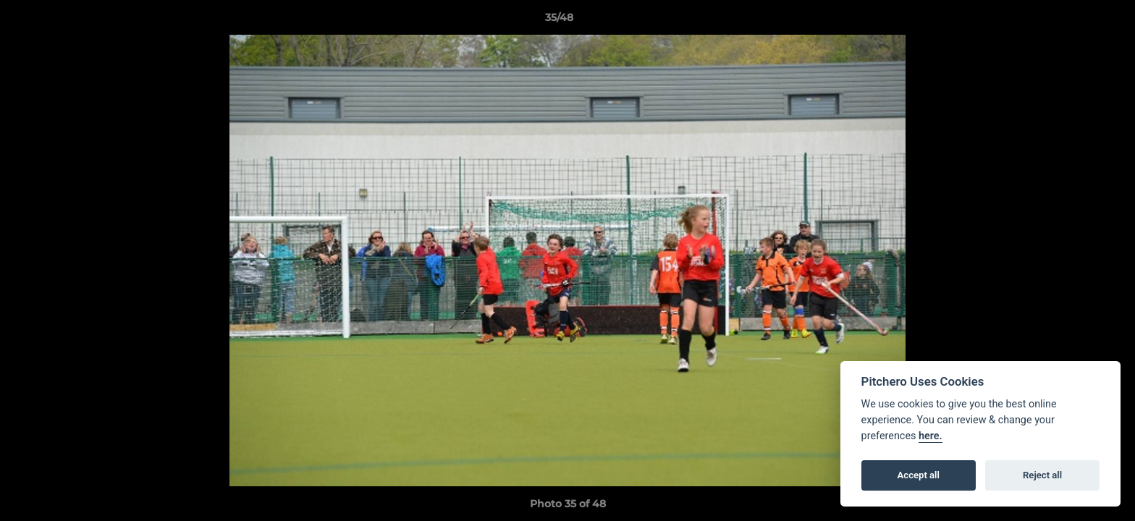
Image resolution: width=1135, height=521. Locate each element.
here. (930, 436)
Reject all (1042, 475)
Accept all (919, 475)
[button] (1074, 20)
